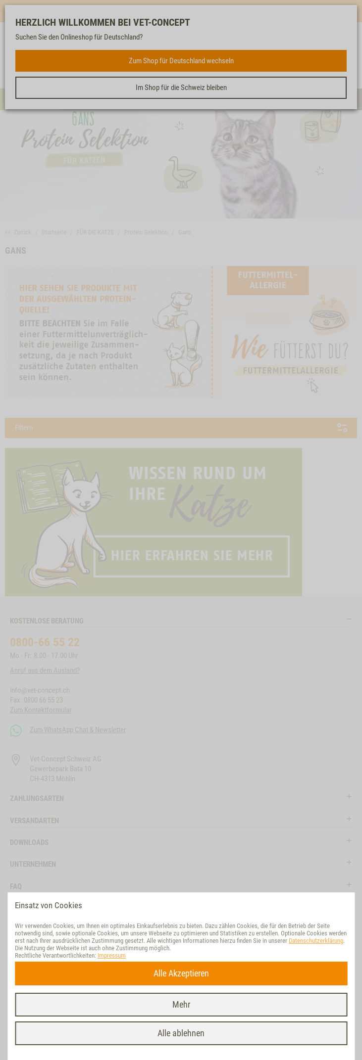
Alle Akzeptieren (181, 973)
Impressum (112, 955)
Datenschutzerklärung (316, 940)
